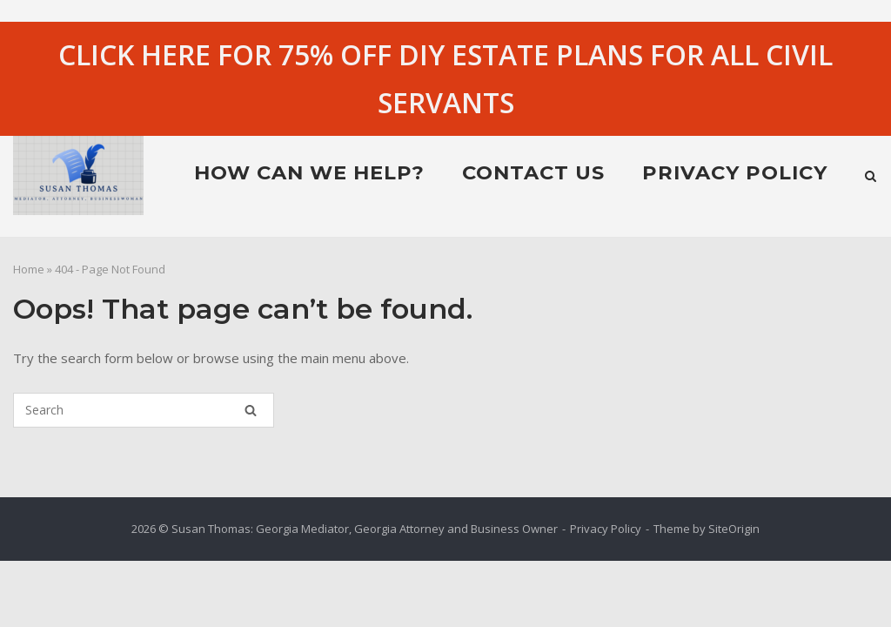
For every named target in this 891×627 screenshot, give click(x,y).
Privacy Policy (734, 172)
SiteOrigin (734, 528)
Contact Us (533, 172)
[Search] (250, 410)
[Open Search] (870, 177)
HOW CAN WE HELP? (309, 172)
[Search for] (143, 410)
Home (28, 269)
